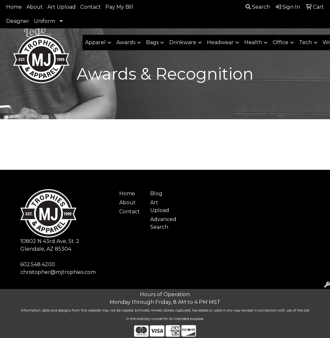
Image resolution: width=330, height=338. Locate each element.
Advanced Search (161, 223)
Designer (17, 21)
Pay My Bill (119, 7)
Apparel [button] (95, 42)
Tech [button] (305, 42)
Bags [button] (152, 42)
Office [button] (280, 42)
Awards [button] (125, 42)
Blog (156, 193)
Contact (90, 7)
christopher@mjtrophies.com (58, 272)
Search (258, 7)
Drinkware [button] (182, 42)
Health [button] (253, 42)
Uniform (44, 21)
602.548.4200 (37, 264)
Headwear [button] (220, 42)
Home (14, 7)
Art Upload (61, 7)
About (34, 7)
